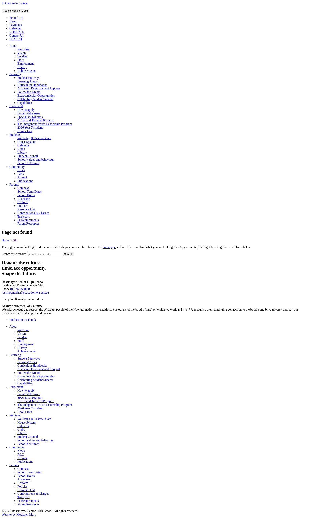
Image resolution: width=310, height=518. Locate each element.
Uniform (22, 202)
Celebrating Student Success (35, 99)
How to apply (26, 109)
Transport (23, 216)
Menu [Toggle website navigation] (15, 10)
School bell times (28, 163)
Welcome (23, 49)
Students (14, 134)
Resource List (26, 209)
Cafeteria (23, 145)
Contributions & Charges (33, 213)
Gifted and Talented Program (35, 120)
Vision (21, 53)
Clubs (21, 149)
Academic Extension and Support (38, 88)
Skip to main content (15, 3)
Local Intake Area (28, 113)
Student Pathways (28, 77)
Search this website (14, 254)
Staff (20, 60)
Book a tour (24, 131)
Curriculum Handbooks (32, 85)
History (22, 67)
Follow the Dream (28, 92)
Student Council (27, 156)
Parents (14, 184)
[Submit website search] (68, 254)
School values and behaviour (35, 159)
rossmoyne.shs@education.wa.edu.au (25, 292)
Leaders (22, 56)
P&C (20, 173)
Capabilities (24, 102)
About (13, 45)
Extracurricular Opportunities (36, 95)
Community (17, 166)
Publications (25, 181)
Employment (25, 63)
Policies (22, 205)
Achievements (26, 70)
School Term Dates (29, 191)
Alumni (22, 177)
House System (26, 141)
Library (22, 152)
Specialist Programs (30, 117)
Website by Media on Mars (19, 514)
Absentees (23, 198)
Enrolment (16, 106)
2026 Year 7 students (30, 127)
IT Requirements (28, 220)
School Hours (26, 195)
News (21, 170)
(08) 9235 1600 (20, 289)
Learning (15, 74)
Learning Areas (27, 81)
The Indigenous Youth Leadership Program (44, 124)
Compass (23, 188)
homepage (109, 247)
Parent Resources (28, 223)
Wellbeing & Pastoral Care (34, 138)
